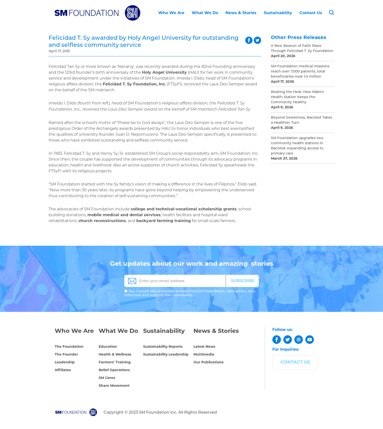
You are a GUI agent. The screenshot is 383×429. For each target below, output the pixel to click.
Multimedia (203, 354)
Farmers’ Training (115, 362)
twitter (257, 40)
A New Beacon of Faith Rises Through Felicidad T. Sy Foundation (302, 48)
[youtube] (309, 339)
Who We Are (171, 12)
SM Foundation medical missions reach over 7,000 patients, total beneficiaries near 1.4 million (300, 71)
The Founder (66, 354)
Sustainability (278, 12)
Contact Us (310, 12)
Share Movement (114, 385)
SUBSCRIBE (243, 280)
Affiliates (63, 370)
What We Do (205, 12)
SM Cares (107, 378)
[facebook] (276, 339)
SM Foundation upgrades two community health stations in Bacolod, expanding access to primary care (297, 145)
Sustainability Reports (162, 346)
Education (108, 346)
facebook (249, 40)
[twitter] (287, 339)
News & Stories (240, 12)
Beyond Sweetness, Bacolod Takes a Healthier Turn (301, 120)
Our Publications (208, 362)
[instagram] (298, 339)
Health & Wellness (115, 354)
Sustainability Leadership (166, 354)
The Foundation (69, 346)
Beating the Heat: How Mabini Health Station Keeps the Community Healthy (297, 97)
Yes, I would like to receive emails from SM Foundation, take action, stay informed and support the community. (189, 293)
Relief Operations (114, 370)
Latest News (204, 346)
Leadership (65, 362)
